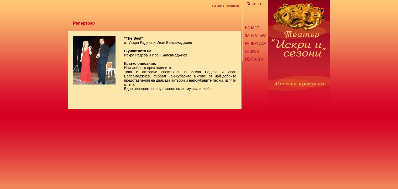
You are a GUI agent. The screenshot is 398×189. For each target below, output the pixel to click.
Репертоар (232, 5)
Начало (217, 5)
